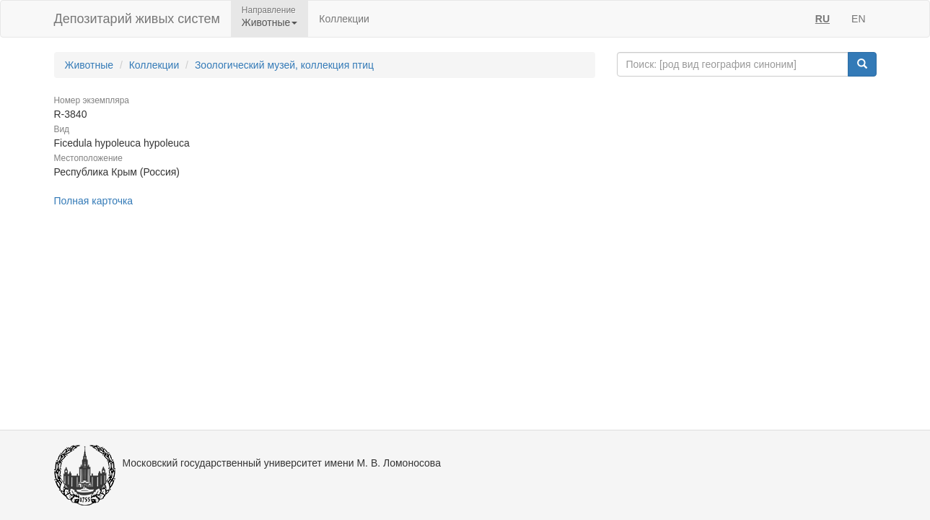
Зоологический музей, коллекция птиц (284, 65)
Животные (89, 65)
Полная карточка (93, 201)
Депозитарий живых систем (137, 19)
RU (822, 19)
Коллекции (344, 19)
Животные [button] (270, 22)
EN (858, 19)
